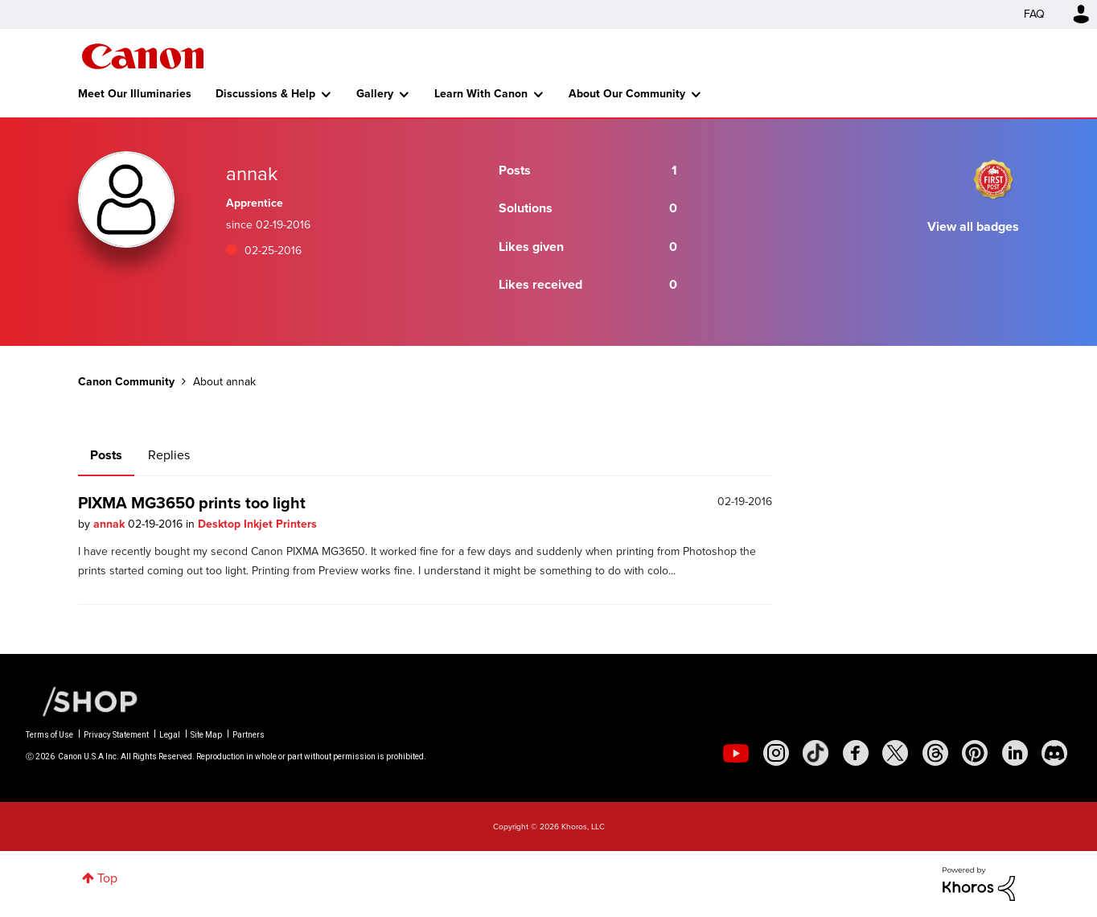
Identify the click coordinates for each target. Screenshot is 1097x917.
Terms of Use (49, 734)
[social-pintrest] (975, 753)
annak (110, 524)
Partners (248, 734)
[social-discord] (1054, 753)
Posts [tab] (106, 455)
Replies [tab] (169, 455)
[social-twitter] (895, 753)
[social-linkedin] (1015, 753)
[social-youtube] (736, 753)
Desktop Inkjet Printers (257, 524)
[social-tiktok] (815, 753)
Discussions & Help (265, 93)
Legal (169, 734)
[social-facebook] (856, 753)
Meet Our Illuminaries (134, 93)
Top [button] (107, 878)
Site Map (206, 734)
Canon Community (142, 56)
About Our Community (627, 93)
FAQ (1034, 14)
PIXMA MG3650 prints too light (192, 503)
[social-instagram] (776, 753)
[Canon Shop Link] (82, 700)
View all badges (973, 226)
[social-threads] (935, 753)
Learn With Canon (481, 93)
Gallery (374, 93)
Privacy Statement (116, 734)
